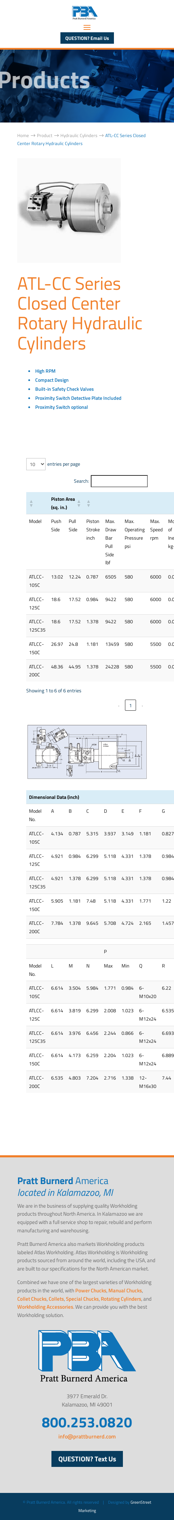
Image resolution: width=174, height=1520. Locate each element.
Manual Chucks (125, 1290)
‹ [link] (118, 705)
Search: (81, 480)
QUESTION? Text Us (87, 1458)
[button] (31, 503)
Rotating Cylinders (121, 1299)
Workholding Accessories (45, 1307)
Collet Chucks (32, 1299)
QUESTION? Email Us (87, 38)
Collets (56, 1299)
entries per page (63, 463)
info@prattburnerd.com (87, 1436)
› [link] (142, 705)
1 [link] (130, 705)
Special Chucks (82, 1299)
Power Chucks (90, 1290)
